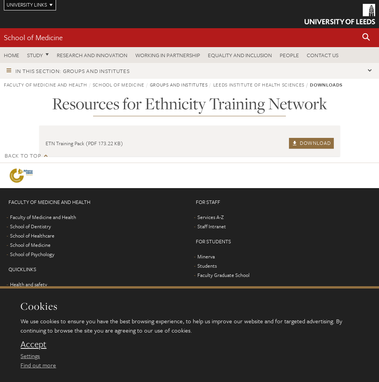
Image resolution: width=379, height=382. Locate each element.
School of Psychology (32, 254)
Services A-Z (210, 217)
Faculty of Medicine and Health (45, 84)
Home (11, 55)
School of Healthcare (32, 235)
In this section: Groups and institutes (72, 71)
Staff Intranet (211, 226)
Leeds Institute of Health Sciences (258, 84)
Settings (30, 355)
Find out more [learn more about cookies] (38, 365)
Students (207, 266)
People (289, 55)
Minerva (206, 256)
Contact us (322, 55)
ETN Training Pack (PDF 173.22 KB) (84, 143)
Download (311, 143)
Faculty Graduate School (223, 275)
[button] (366, 38)
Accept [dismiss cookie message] (33, 344)
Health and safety (28, 284)
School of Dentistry (30, 226)
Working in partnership (167, 55)
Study (35, 55)
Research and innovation (92, 55)
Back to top (23, 155)
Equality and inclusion (240, 55)
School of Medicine (33, 37)
